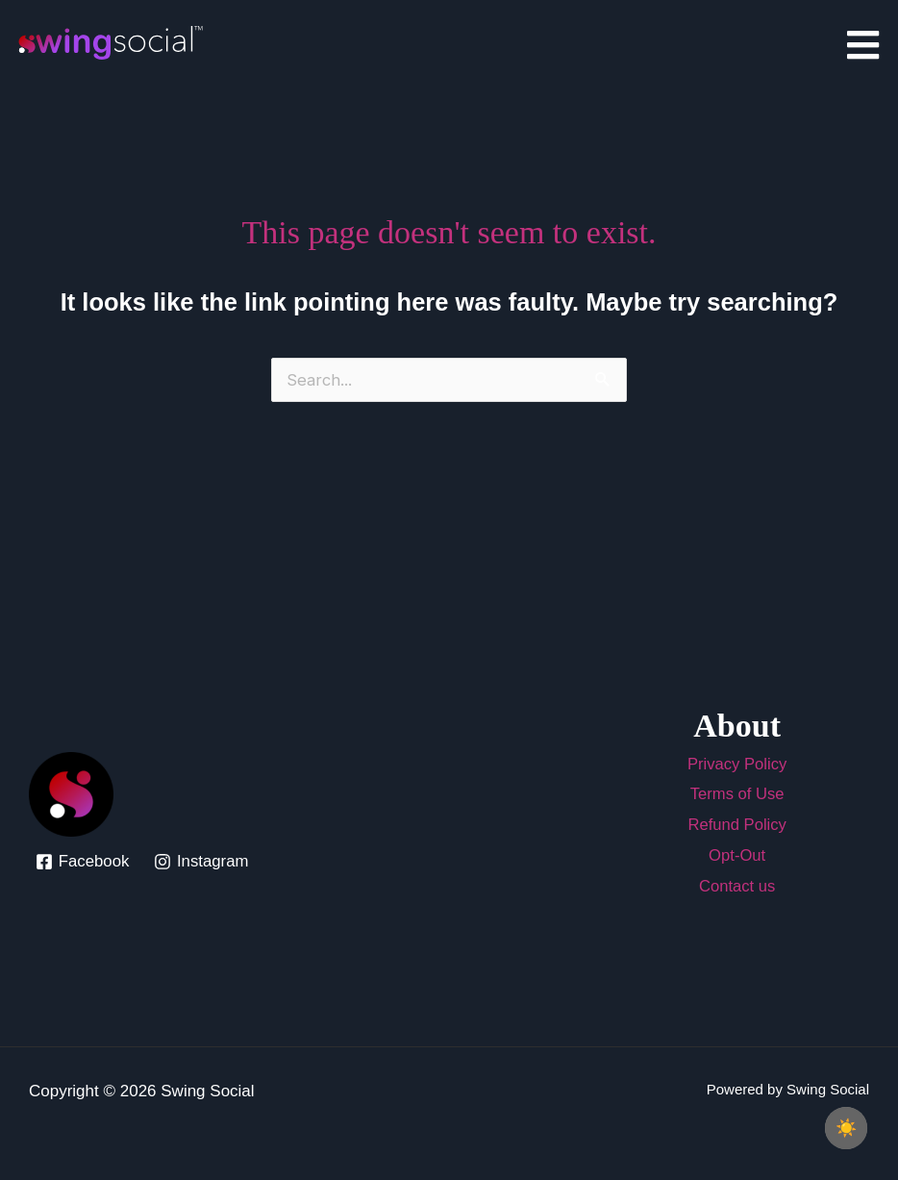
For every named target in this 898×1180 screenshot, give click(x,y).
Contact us (737, 885)
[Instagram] (202, 861)
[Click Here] (862, 45)
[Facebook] (83, 861)
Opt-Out (736, 854)
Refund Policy (736, 825)
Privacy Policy (737, 764)
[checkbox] (846, 1128)
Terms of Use (737, 794)
